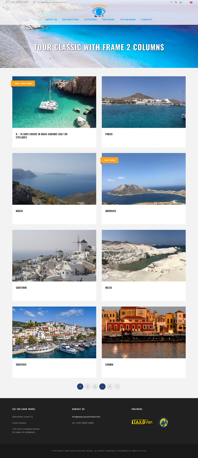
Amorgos (110, 211)
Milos (108, 287)
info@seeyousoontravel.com (86, 416)
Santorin (21, 287)
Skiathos (21, 364)
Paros (109, 134)
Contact (147, 19)
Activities (90, 19)
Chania (109, 364)
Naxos (19, 211)
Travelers (108, 19)
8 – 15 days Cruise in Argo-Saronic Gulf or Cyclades (41, 135)
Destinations (70, 19)
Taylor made (128, 19)
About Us (51, 19)
